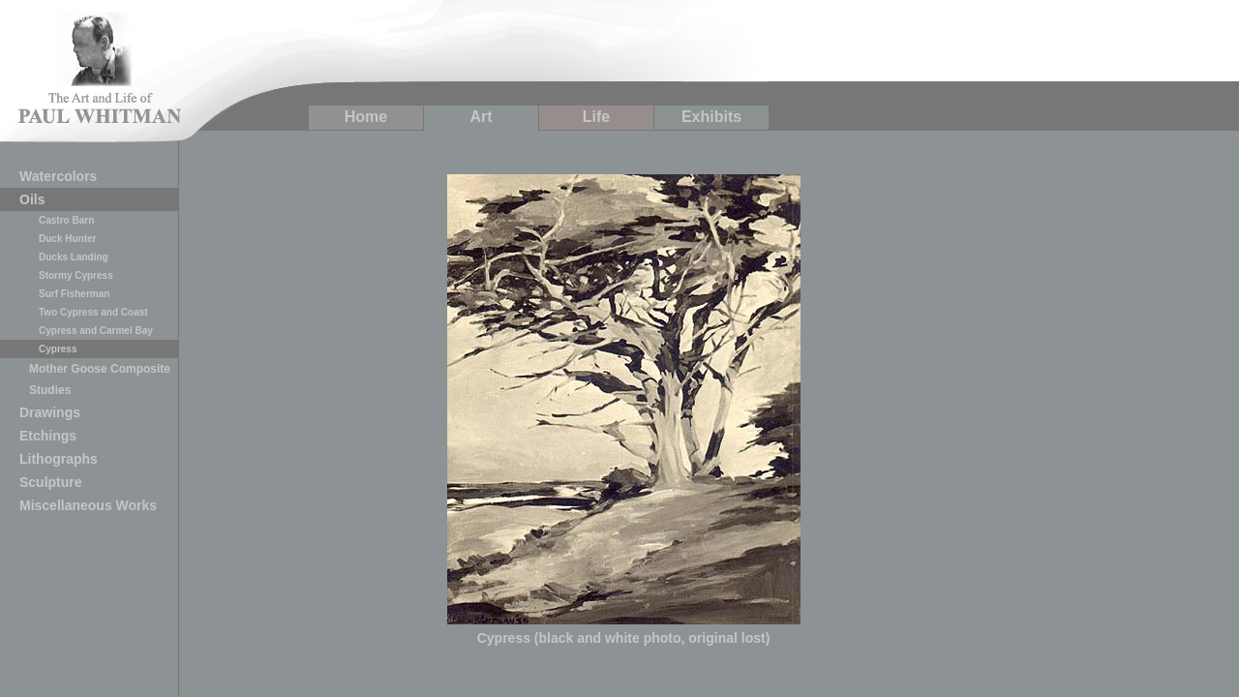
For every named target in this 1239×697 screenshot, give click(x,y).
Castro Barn (66, 220)
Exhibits (711, 116)
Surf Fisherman (74, 293)
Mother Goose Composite (99, 369)
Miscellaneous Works (88, 505)
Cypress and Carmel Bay (96, 330)
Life (596, 116)
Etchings (47, 435)
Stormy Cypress (76, 275)
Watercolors (58, 176)
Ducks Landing (73, 257)
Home (366, 116)
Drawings (49, 412)
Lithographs (58, 459)
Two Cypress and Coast (93, 312)
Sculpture (50, 482)
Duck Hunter (67, 238)
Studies (50, 390)
